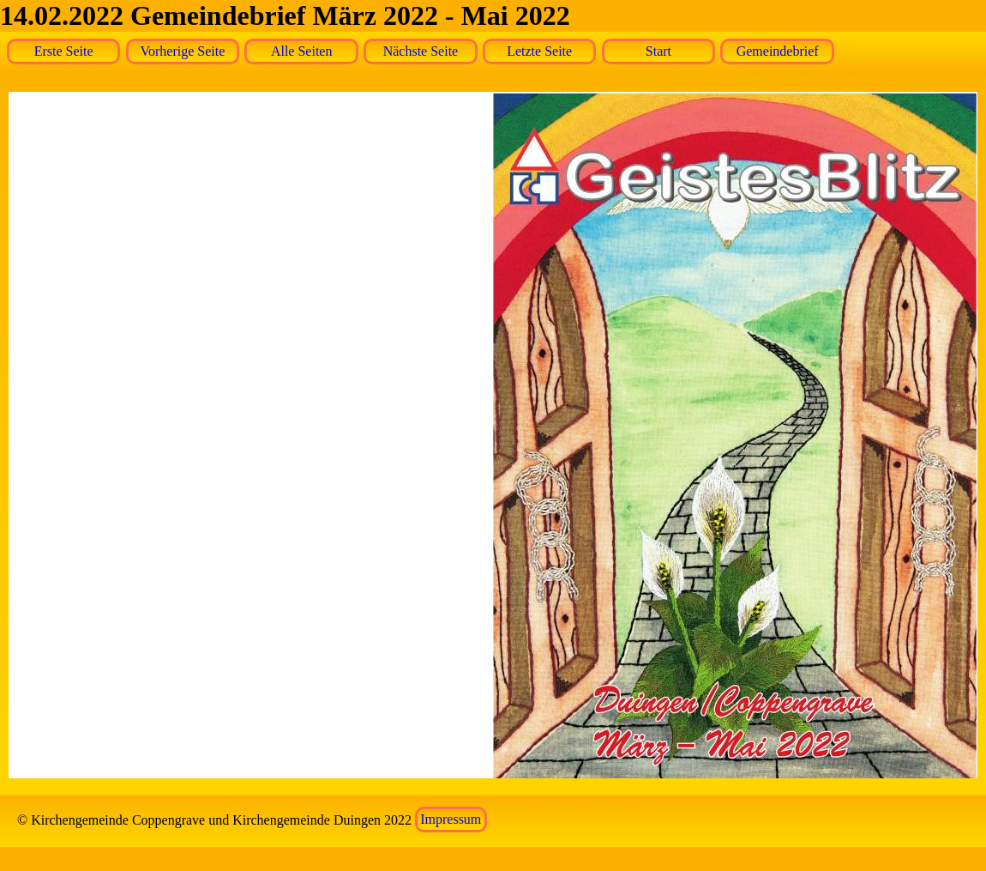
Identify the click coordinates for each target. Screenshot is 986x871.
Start (658, 51)
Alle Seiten (302, 51)
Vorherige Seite (183, 51)
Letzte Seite (539, 51)
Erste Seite (63, 51)
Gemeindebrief (777, 51)
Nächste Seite (421, 51)
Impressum (450, 820)
